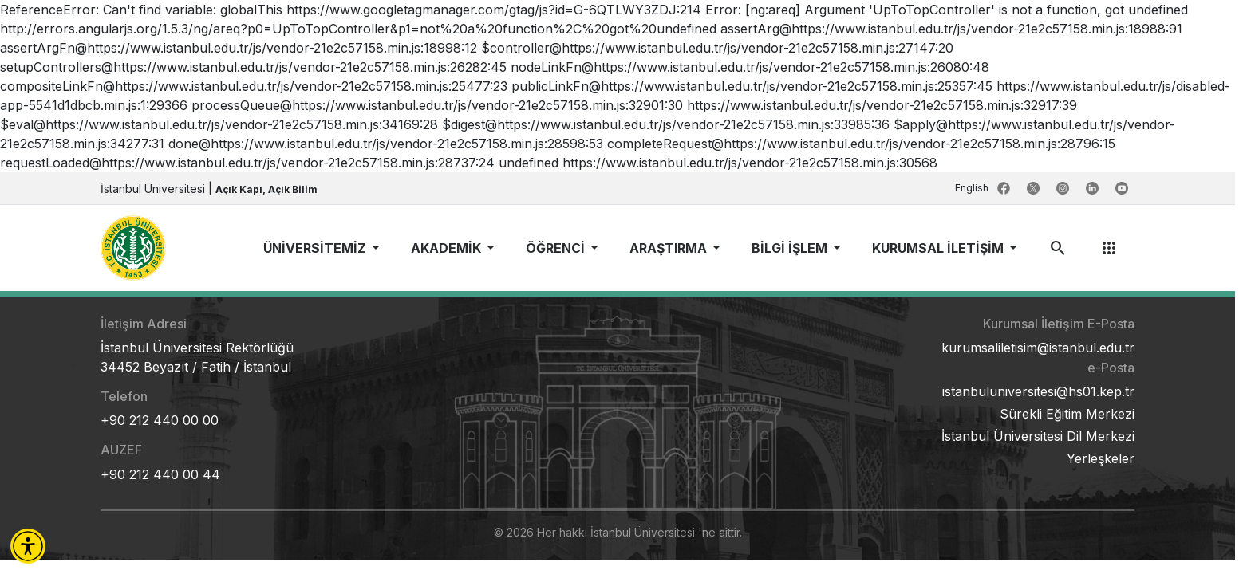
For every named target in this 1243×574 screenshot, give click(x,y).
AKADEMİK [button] (447, 248)
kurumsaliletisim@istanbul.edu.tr (1037, 348)
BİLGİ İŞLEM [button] (791, 248)
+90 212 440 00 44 (160, 474)
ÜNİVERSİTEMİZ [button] (316, 248)
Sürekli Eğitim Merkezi (1067, 414)
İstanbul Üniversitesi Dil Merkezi (1037, 436)
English (973, 188)
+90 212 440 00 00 (160, 420)
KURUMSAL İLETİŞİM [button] (939, 248)
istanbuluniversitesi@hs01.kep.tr (1038, 391)
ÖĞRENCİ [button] (557, 248)
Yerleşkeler (1100, 458)
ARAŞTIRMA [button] (669, 248)
